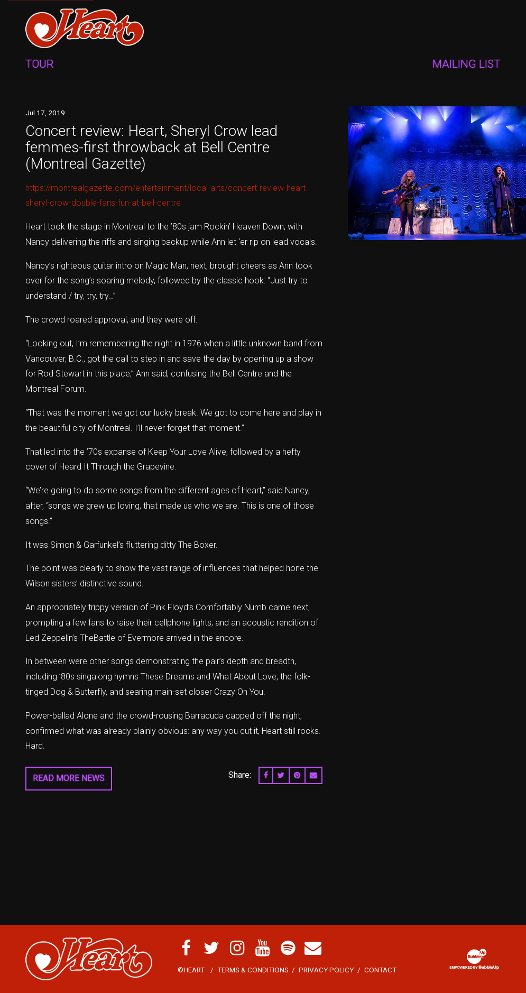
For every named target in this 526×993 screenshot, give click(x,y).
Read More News (69, 778)
